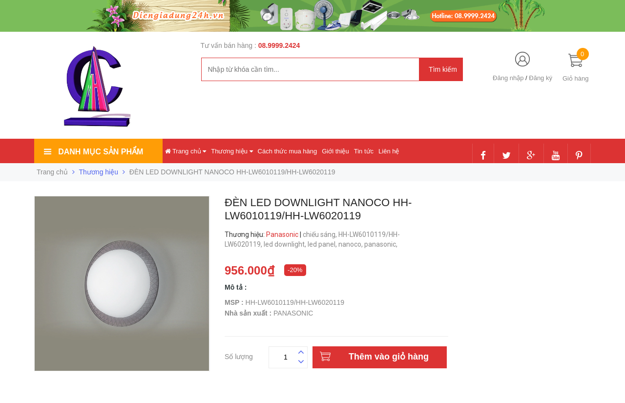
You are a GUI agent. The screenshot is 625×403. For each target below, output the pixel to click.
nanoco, (351, 244)
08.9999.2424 (279, 45)
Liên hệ (388, 151)
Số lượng (239, 355)
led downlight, (286, 244)
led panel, (323, 244)
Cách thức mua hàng (287, 151)
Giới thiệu (335, 151)
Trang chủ (186, 151)
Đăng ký (540, 78)
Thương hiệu (231, 151)
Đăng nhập (508, 78)
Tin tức (364, 151)
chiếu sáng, (320, 234)
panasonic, (381, 244)
